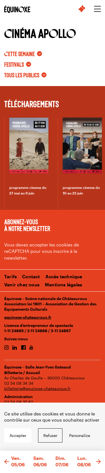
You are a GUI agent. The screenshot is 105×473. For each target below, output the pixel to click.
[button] (6, 461)
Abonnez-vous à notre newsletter (27, 225)
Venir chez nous (21, 284)
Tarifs (10, 276)
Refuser (50, 435)
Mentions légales (63, 284)
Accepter (18, 435)
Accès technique (63, 276)
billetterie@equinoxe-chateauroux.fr (37, 388)
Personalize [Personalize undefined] (79, 435)
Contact (31, 276)
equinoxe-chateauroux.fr (28, 317)
